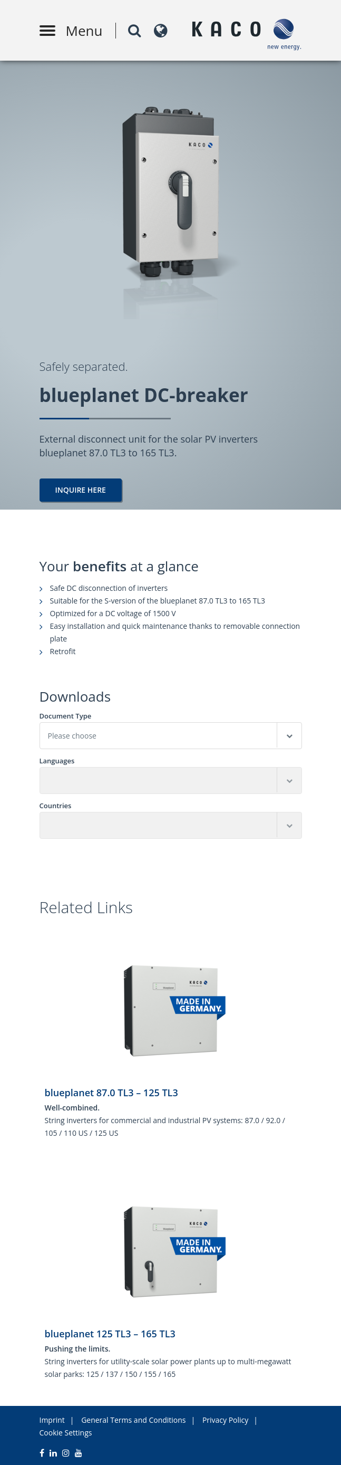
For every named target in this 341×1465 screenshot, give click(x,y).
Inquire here (80, 490)
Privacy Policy (225, 1420)
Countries (56, 805)
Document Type (66, 716)
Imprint (52, 1420)
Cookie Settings (66, 1433)
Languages (57, 761)
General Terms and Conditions (133, 1420)
